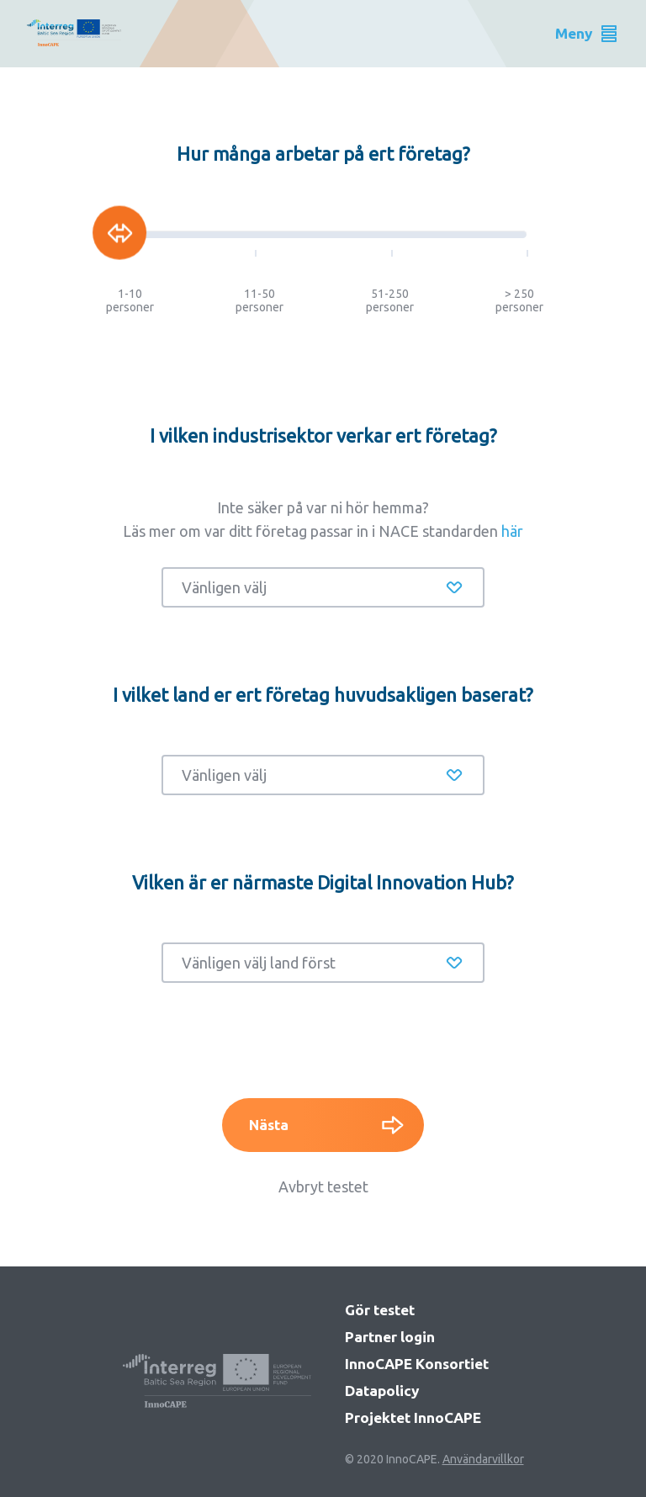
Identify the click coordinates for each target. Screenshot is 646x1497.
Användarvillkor (483, 1459)
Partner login (390, 1337)
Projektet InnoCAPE (413, 1417)
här (512, 531)
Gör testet (380, 1310)
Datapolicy (382, 1391)
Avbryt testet (323, 1186)
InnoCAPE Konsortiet (417, 1364)
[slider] (119, 233)
